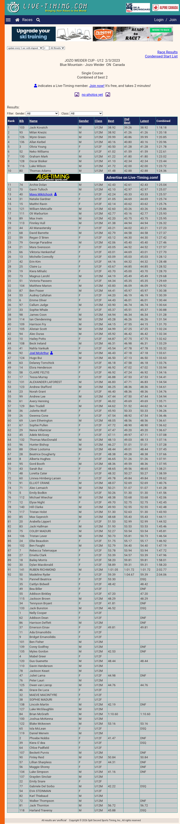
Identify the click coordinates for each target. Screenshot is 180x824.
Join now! (96, 86)
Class (98, 121)
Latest (144, 121)
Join (172, 20)
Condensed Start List (161, 56)
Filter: (33, 113)
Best (111, 121)
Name (34, 121)
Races (27, 20)
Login (158, 20)
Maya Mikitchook (41, 194)
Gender (84, 121)
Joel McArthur (39, 353)
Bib (21, 121)
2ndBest (127, 121)
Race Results (168, 52)
